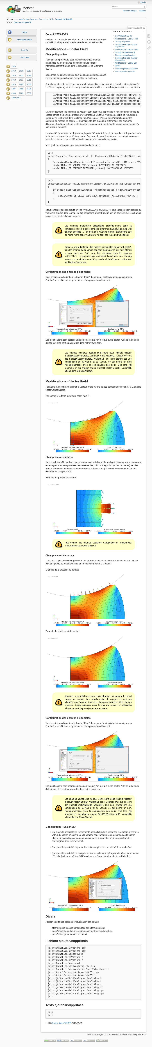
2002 (29, 93)
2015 (51, 19)
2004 (13, 93)
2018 (21, 71)
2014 (29, 75)
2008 (29, 84)
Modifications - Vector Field (126, 49)
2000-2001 (16, 98)
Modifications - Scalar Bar (126, 63)
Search (144, 7)
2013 (13, 80)
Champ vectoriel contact (125, 55)
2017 (29, 71)
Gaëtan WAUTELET (61, 1023)
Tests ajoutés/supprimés (125, 71)
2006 (21, 89)
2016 (13, 75)
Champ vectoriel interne (125, 52)
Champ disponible (122, 42)
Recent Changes (130, 11)
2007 (13, 89)
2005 (29, 89)
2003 (21, 93)
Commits (42, 19)
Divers (117, 66)
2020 (13, 66)
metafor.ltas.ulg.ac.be (28, 19)
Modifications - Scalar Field (126, 39)
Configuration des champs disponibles (126, 45)
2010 (13, 84)
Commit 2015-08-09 (63, 19)
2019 (13, 71)
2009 (21, 84)
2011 (29, 80)
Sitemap (142, 11)
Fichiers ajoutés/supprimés (126, 69)
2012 (21, 80)
